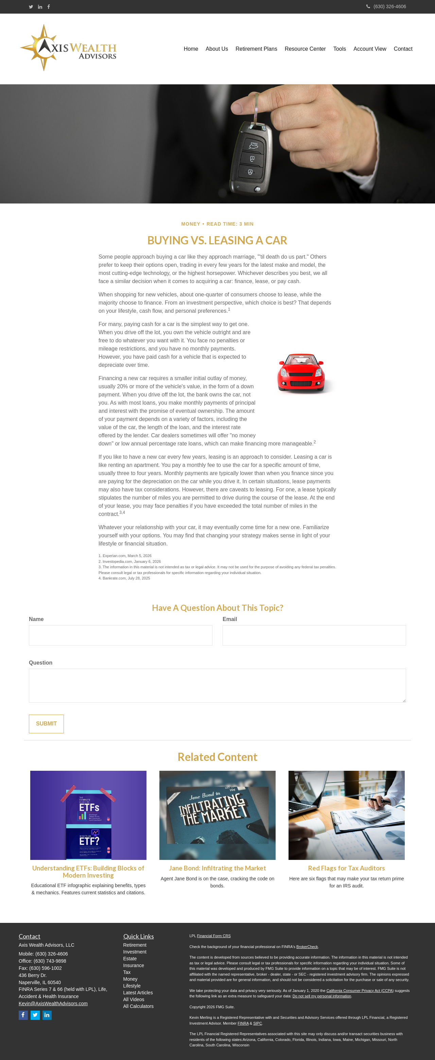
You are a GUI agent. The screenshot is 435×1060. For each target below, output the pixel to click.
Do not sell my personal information (322, 996)
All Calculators (138, 1006)
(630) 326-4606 (386, 6)
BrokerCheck (307, 947)
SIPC (257, 1023)
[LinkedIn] (40, 6)
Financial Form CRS (214, 936)
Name (36, 619)
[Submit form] (46, 724)
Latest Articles (138, 992)
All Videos (133, 999)
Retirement (134, 945)
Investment (134, 952)
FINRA (243, 1023)
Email (230, 619)
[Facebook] (48, 6)
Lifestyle (132, 986)
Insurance (133, 965)
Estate (130, 958)
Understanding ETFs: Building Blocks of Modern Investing (88, 871)
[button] (217, 49)
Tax (127, 972)
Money (130, 979)
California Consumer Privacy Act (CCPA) (360, 991)
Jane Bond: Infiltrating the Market (217, 868)
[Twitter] (31, 6)
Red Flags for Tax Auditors (346, 868)
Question (40, 663)
